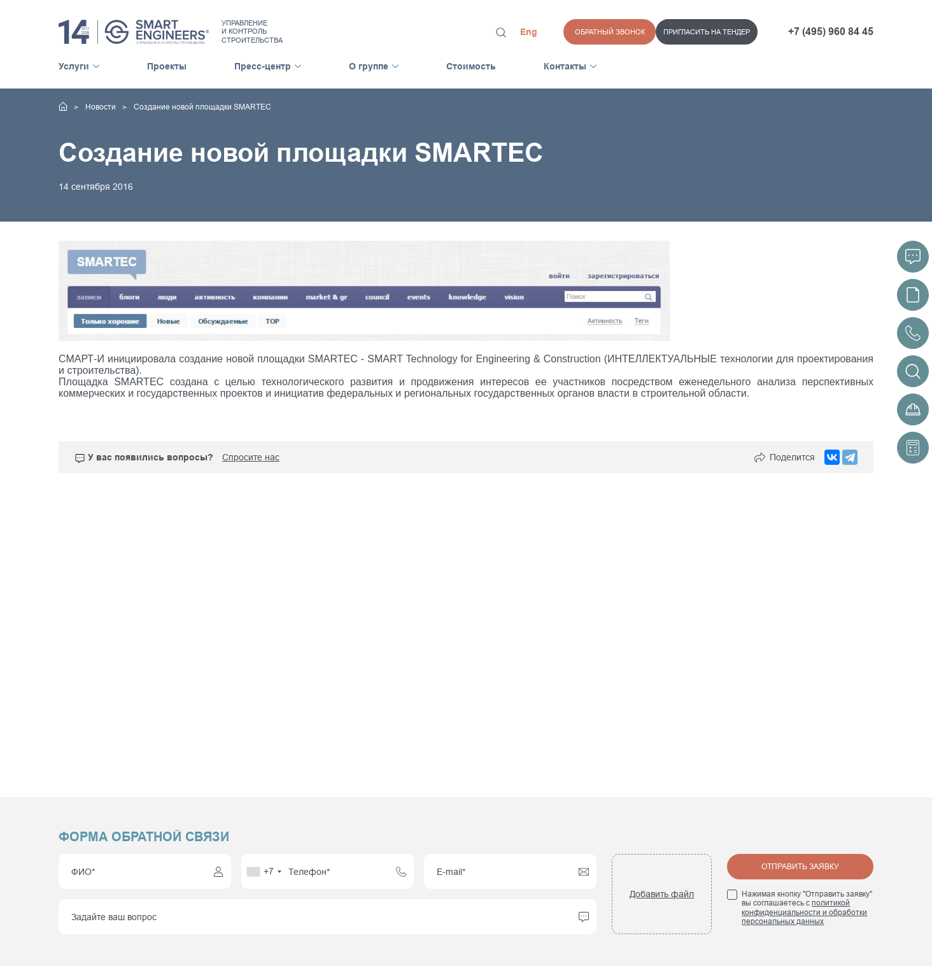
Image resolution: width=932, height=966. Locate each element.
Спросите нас (250, 458)
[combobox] (263, 871)
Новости (101, 107)
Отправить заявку (800, 866)
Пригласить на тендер (614, 32)
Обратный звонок (723, 32)
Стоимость (471, 66)
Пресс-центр (262, 66)
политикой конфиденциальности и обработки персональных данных (804, 912)
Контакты (565, 66)
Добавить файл (662, 894)
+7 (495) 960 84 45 (830, 31)
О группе (368, 66)
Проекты (167, 66)
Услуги (74, 66)
